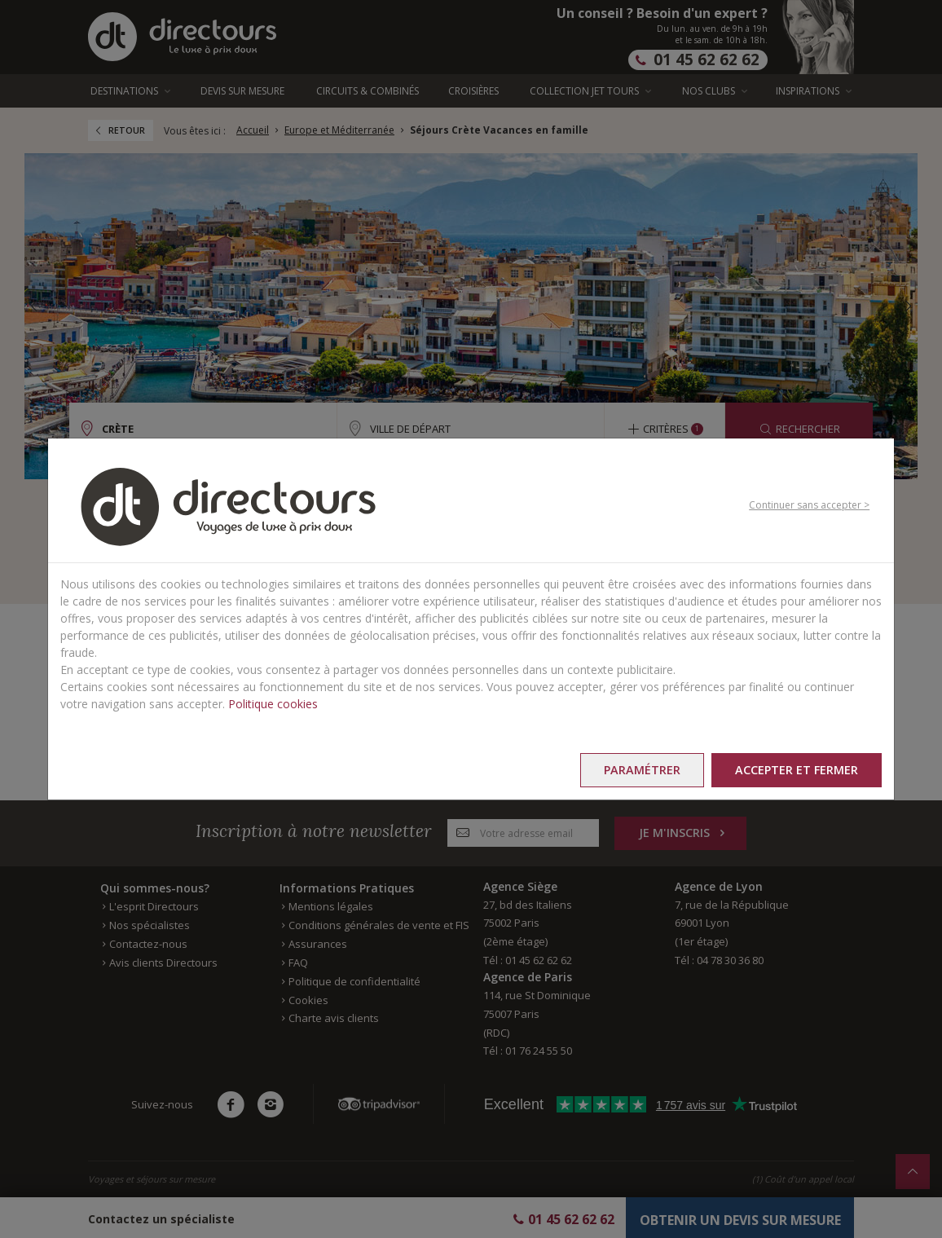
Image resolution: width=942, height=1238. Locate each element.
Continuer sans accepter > (809, 505)
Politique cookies (273, 704)
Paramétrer (637, 770)
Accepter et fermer (794, 770)
